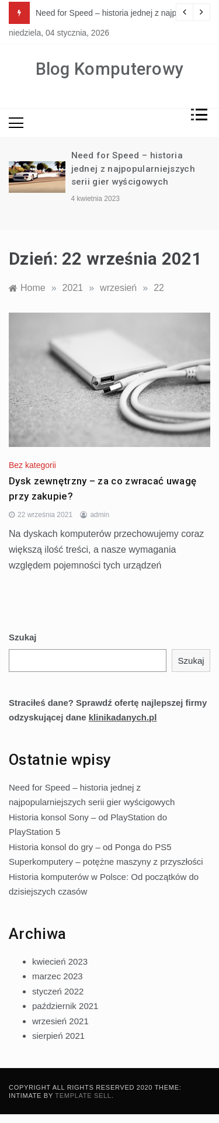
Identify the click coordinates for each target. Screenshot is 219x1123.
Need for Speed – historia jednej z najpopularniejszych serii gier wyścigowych (133, 168)
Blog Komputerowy (110, 69)
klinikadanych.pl (123, 717)
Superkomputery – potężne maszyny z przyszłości (106, 861)
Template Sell (83, 1095)
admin (99, 515)
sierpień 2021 (58, 1036)
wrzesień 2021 (60, 1021)
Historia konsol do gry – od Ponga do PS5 (90, 847)
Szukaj (23, 637)
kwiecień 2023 (60, 961)
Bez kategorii (32, 465)
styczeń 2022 (58, 991)
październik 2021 (65, 1006)
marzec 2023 (57, 976)
